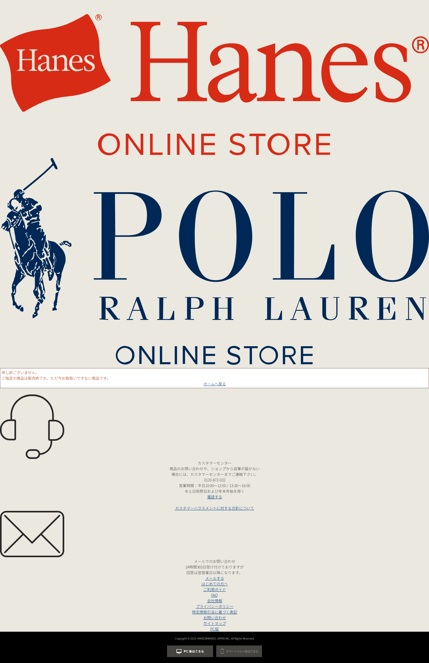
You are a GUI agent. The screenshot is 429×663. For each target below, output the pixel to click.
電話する (214, 496)
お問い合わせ (214, 617)
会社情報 (214, 600)
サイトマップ (214, 623)
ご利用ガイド (214, 589)
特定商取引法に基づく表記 (214, 611)
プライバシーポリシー (214, 606)
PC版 (214, 628)
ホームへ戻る (214, 383)
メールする (214, 578)
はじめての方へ (214, 583)
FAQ (214, 595)
